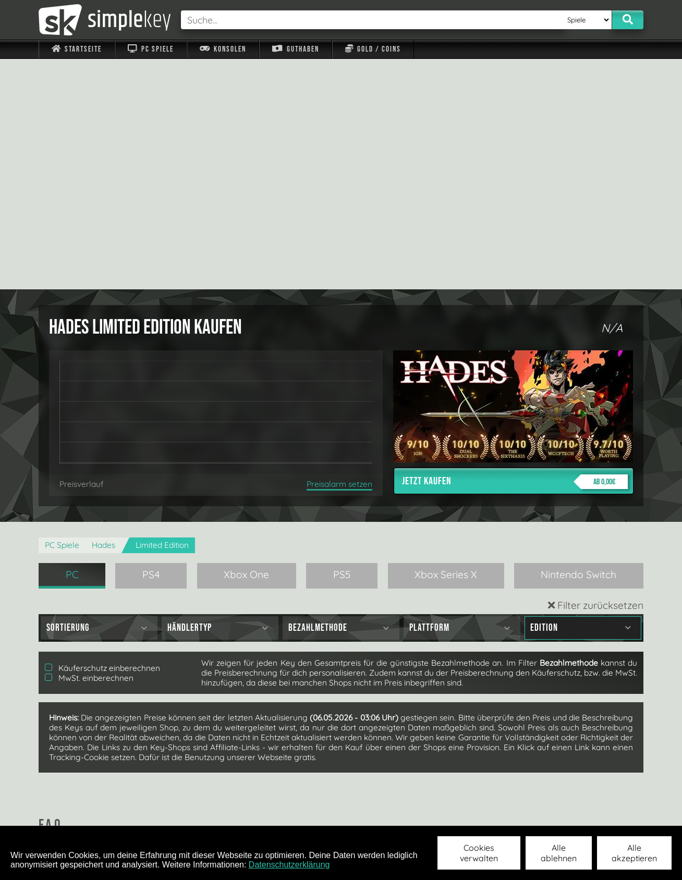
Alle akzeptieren (634, 852)
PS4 (151, 344)
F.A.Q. (275, 812)
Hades (103, 315)
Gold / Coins (373, 49)
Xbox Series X (446, 344)
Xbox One (246, 344)
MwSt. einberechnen (89, 448)
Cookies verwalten (479, 852)
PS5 (342, 344)
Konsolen (223, 49)
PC (72, 344)
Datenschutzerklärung (289, 864)
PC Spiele (150, 49)
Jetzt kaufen (515, 251)
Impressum (83, 812)
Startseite (77, 49)
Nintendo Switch (578, 344)
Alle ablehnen (559, 852)
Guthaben (295, 49)
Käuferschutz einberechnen (102, 438)
